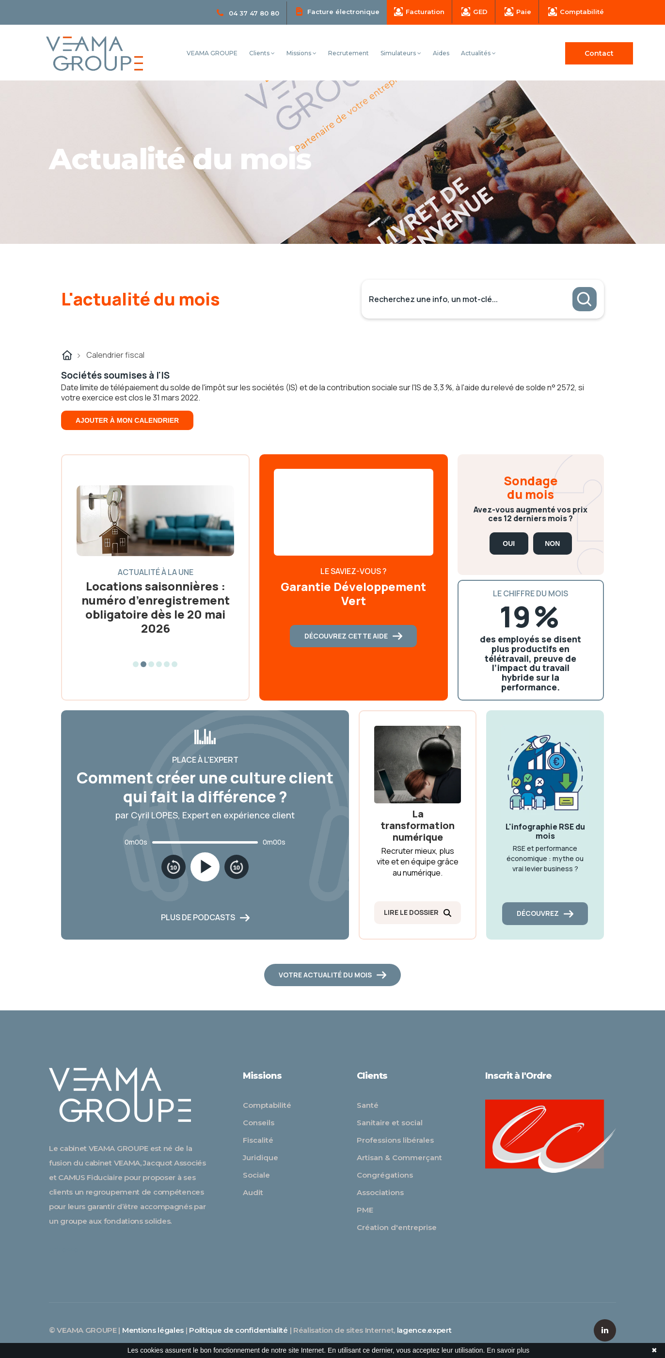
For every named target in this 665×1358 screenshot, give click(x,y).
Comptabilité (576, 11)
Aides (441, 53)
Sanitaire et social (390, 1122)
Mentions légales (153, 1330)
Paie (518, 11)
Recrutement (348, 53)
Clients (262, 53)
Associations (380, 1192)
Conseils (258, 1122)
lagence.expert (424, 1330)
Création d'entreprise (397, 1227)
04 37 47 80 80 (248, 13)
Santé (368, 1105)
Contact (599, 53)
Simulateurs (400, 53)
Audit (253, 1192)
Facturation (419, 11)
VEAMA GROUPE (212, 53)
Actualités (478, 53)
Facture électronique (338, 11)
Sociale (256, 1175)
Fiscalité (258, 1140)
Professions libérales (395, 1140)
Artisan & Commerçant (399, 1157)
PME (365, 1209)
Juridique (260, 1157)
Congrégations (385, 1175)
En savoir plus (508, 1350)
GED (474, 11)
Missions (301, 53)
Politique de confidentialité (238, 1330)
